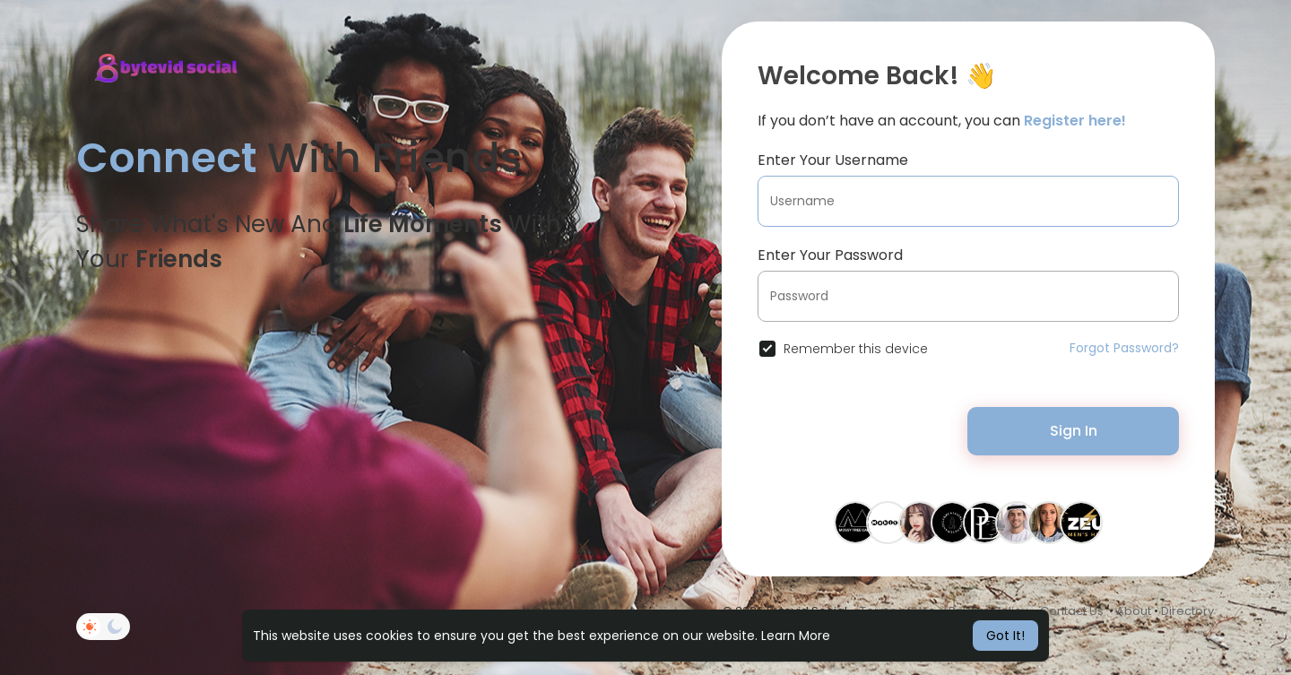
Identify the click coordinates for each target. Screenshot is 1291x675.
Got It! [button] (1005, 636)
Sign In (1073, 430)
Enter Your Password (830, 255)
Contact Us (1072, 610)
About (1133, 610)
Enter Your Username (833, 160)
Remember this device (856, 349)
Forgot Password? (1124, 348)
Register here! (1075, 120)
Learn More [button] (795, 636)
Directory (1187, 610)
